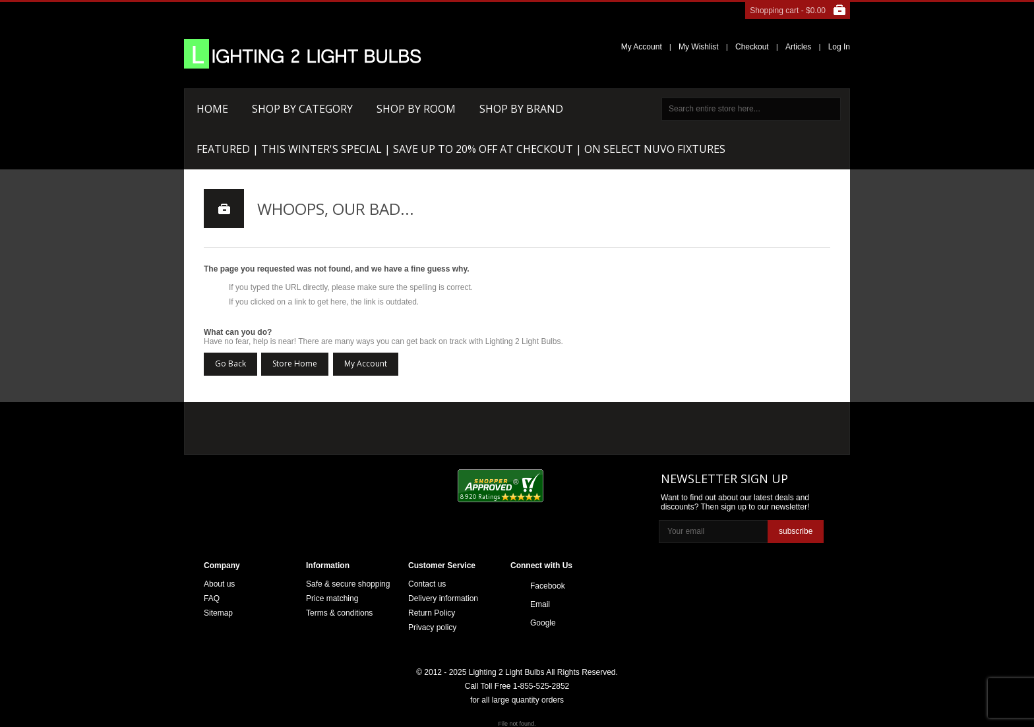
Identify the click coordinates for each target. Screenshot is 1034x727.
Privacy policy (432, 627)
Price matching (332, 598)
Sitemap (218, 613)
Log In (839, 46)
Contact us (427, 584)
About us (219, 584)
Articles (798, 46)
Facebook (547, 586)
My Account (641, 46)
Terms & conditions (339, 613)
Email (540, 604)
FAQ (212, 598)
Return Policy (431, 613)
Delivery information (443, 598)
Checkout (752, 46)
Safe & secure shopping (348, 584)
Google (543, 622)
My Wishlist (699, 46)
